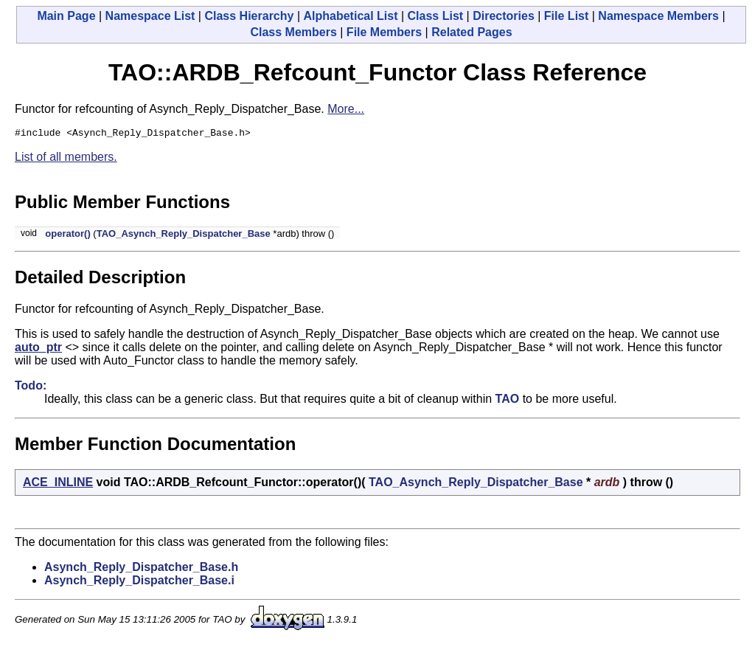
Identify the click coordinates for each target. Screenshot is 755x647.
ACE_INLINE (58, 484)
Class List (436, 16)
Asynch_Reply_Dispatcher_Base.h (141, 569)
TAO (507, 401)
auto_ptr (38, 349)
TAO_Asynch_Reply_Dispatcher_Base (184, 235)
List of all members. (66, 159)
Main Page (66, 16)
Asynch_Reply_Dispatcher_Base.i (139, 582)
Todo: (30, 387)
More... (345, 109)
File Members (384, 32)
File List (566, 16)
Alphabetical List (350, 16)
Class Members (293, 32)
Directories (504, 16)
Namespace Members (658, 16)
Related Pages (471, 32)
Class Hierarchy (248, 16)
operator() (67, 235)
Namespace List (150, 16)
